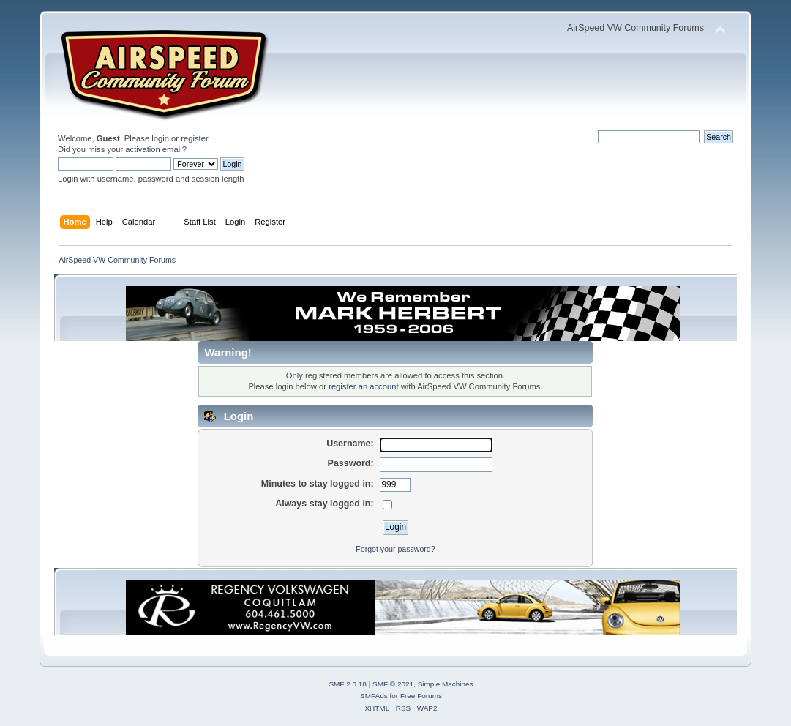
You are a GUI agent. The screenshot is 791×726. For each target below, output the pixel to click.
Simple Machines (445, 684)
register (194, 138)
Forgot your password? (395, 548)
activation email (153, 149)
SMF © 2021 (392, 684)
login (160, 138)
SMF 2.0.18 (348, 684)
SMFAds (374, 696)
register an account (363, 386)
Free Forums (421, 696)
